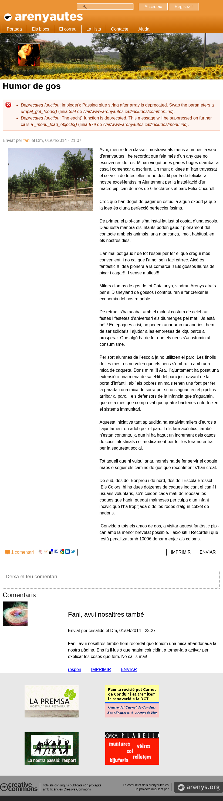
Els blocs (40, 29)
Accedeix (153, 6)
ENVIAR (208, 552)
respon (74, 669)
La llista (93, 29)
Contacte (119, 29)
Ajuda (143, 29)
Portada (14, 29)
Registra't (184, 6)
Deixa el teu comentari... (111, 580)
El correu (67, 29)
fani (26, 140)
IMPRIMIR (181, 552)
